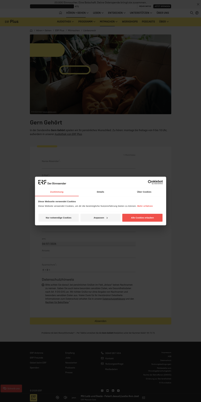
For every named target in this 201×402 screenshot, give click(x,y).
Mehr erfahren (145, 206)
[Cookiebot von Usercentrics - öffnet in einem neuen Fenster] (150, 182)
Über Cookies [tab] (144, 192)
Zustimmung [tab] (56, 192)
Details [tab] (100, 192)
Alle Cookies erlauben (142, 217)
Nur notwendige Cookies (58, 217)
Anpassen (101, 217)
